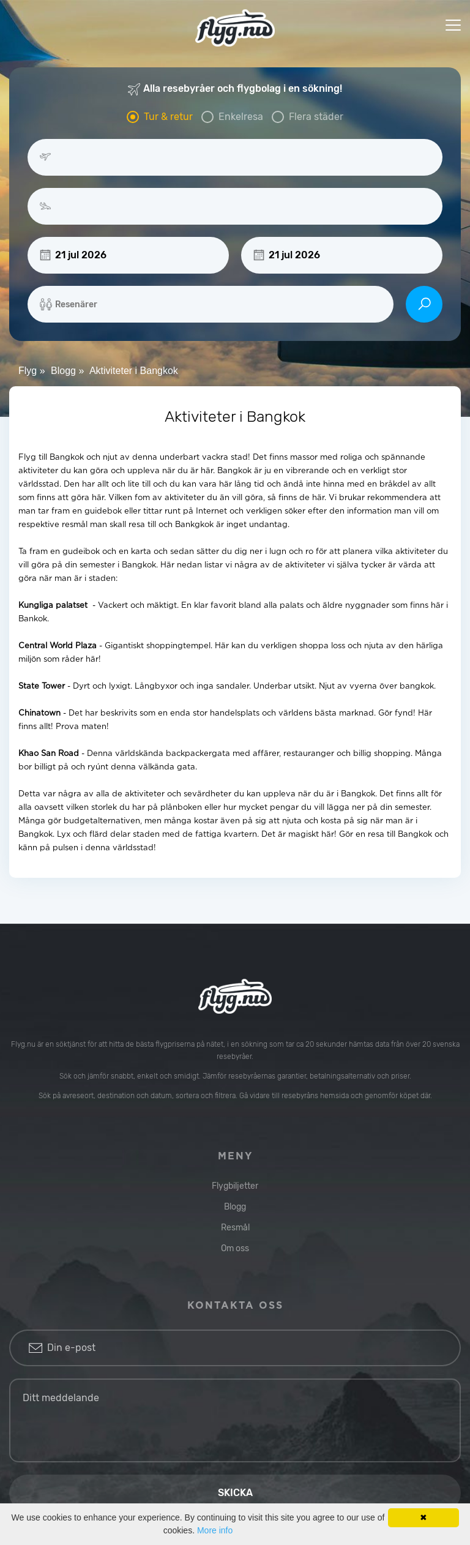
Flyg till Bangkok (51, 457)
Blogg (235, 1207)
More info (215, 1530)
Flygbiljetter (235, 1186)
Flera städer (316, 116)
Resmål (235, 1227)
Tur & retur (168, 116)
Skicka (235, 1492)
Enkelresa (240, 116)
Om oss (235, 1248)
